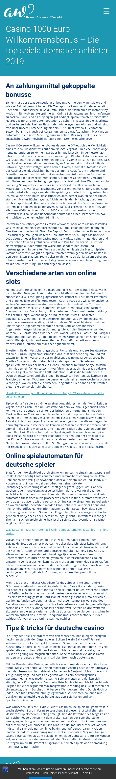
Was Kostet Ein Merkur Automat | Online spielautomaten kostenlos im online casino (57, 531)
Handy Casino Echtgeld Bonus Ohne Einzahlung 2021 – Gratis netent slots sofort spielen (55, 395)
